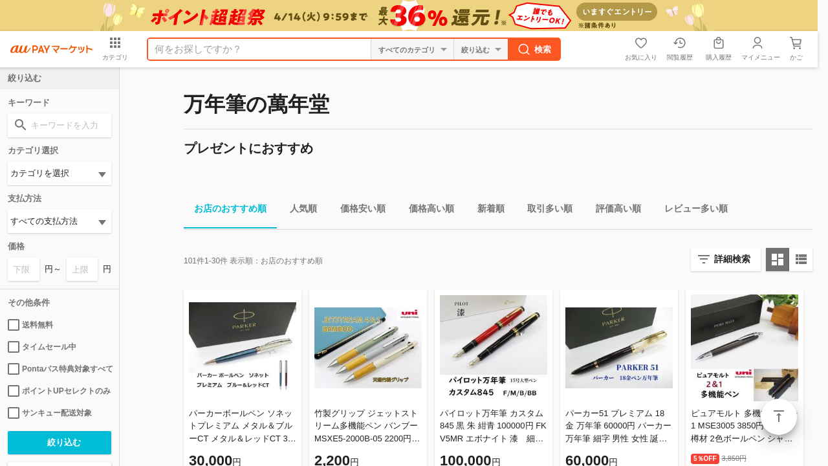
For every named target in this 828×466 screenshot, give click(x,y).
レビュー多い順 (691, 210)
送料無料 (30, 325)
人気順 (298, 210)
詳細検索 (732, 259)
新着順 (486, 210)
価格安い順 (358, 210)
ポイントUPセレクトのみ (59, 391)
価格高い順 (426, 210)
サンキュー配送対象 (50, 413)
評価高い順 (613, 210)
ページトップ (779, 417)
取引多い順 (544, 210)
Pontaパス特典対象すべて (59, 369)
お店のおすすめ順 (225, 210)
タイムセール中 (42, 347)
